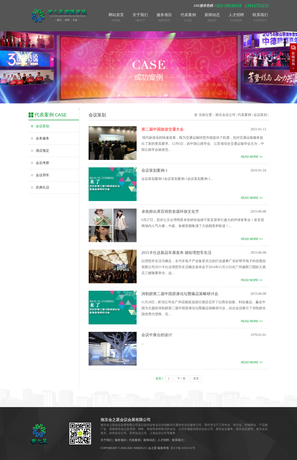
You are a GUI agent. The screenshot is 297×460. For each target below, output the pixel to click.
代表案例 (244, 115)
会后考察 (42, 163)
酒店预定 (42, 150)
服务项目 (120, 440)
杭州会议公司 (118, 433)
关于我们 (106, 440)
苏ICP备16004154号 (182, 448)
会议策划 (42, 126)
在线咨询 (293, 57)
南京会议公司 (225, 115)
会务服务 (42, 138)
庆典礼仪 (42, 187)
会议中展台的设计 (156, 335)
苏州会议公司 (138, 433)
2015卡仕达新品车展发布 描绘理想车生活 (176, 253)
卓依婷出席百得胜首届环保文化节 (170, 211)
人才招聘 (163, 440)
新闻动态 (149, 440)
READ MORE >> (251, 156)
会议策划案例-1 (154, 170)
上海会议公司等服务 (163, 433)
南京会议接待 (244, 429)
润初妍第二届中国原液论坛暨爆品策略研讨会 (179, 294)
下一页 (181, 378)
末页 (196, 378)
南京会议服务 (224, 429)
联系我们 (177, 440)
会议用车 (42, 175)
